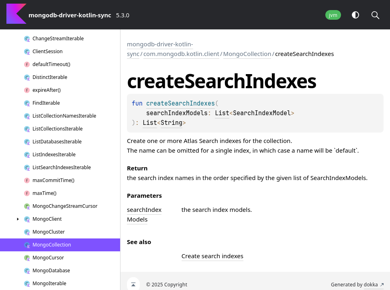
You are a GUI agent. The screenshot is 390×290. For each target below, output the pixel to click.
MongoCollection (247, 54)
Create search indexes (212, 256)
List (222, 113)
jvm (333, 15)
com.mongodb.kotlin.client (181, 54)
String (171, 123)
